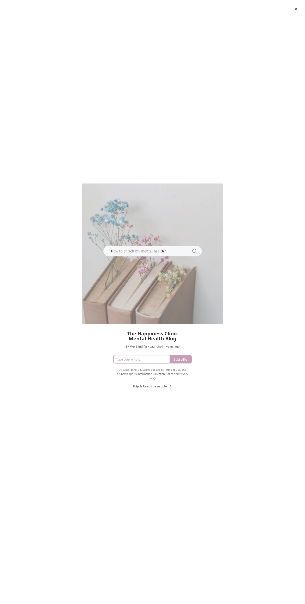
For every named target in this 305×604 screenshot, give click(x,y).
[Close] (296, 9)
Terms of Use (172, 370)
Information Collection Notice (155, 374)
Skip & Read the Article (153, 386)
